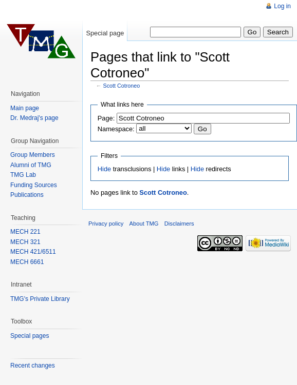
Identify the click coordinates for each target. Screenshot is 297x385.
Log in (282, 6)
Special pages (29, 335)
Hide (104, 169)
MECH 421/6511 (33, 251)
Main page (24, 108)
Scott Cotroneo (121, 86)
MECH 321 (25, 242)
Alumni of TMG (30, 165)
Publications (27, 194)
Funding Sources (33, 185)
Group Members (32, 154)
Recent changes (32, 365)
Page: (106, 118)
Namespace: (116, 129)
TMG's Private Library (40, 298)
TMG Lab (23, 174)
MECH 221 (25, 231)
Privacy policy (105, 223)
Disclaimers (179, 223)
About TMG (144, 223)
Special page (105, 33)
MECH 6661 (27, 262)
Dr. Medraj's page (34, 117)
